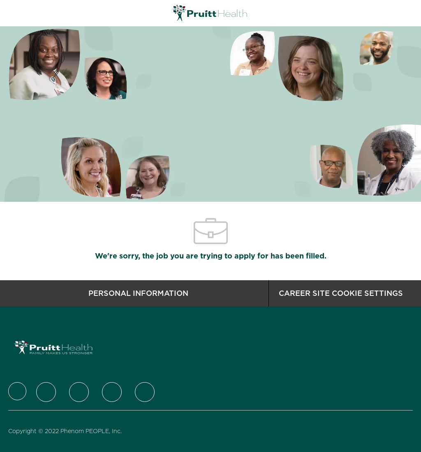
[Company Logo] (210, 12)
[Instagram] (112, 392)
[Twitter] (46, 392)
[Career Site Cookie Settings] (341, 293)
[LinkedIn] (79, 392)
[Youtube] (145, 392)
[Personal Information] (138, 293)
